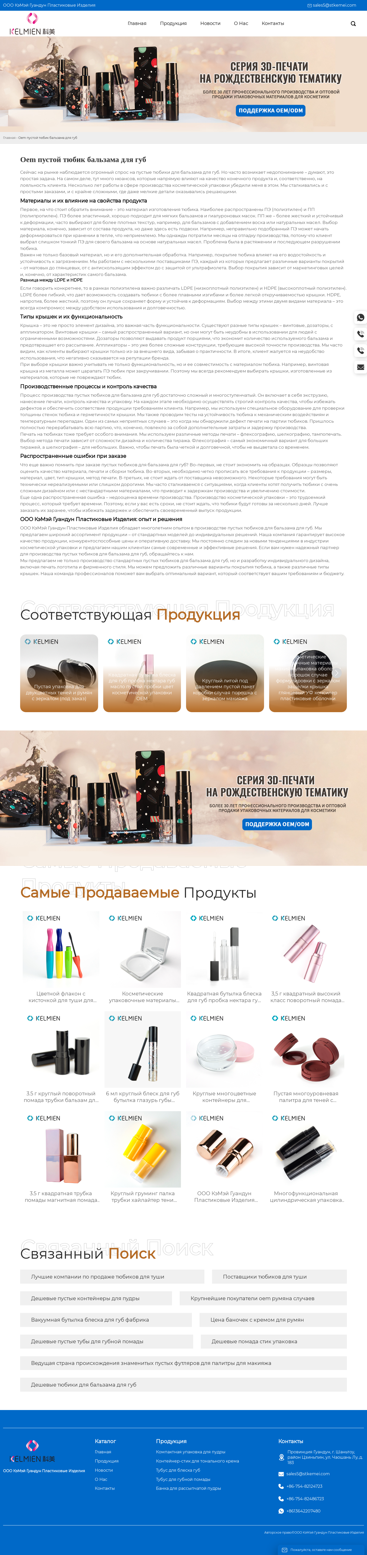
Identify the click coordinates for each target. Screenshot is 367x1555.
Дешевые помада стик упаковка (254, 1341)
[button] (337, 673)
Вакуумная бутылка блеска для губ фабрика (90, 1320)
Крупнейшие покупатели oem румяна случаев (252, 1298)
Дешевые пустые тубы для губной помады (87, 1341)
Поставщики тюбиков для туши (265, 1277)
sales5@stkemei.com (334, 5)
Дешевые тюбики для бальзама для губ (83, 1385)
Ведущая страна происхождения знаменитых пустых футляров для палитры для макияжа (151, 1363)
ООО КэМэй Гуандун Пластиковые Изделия (49, 5)
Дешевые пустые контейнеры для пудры (85, 1298)
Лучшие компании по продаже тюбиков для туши (97, 1277)
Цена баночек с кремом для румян (257, 1320)
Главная (9, 138)
